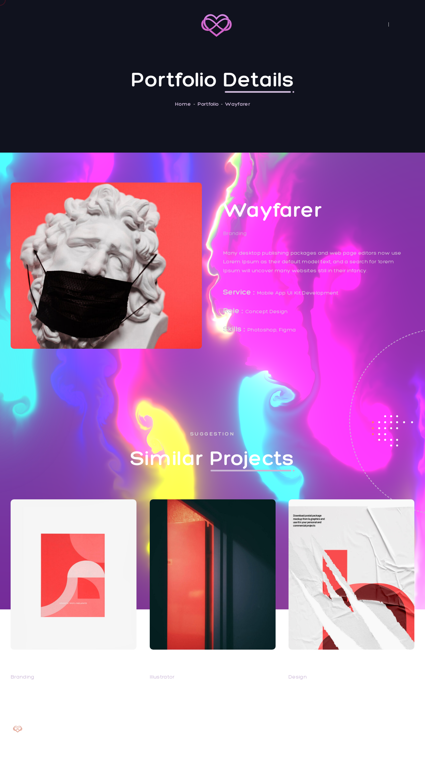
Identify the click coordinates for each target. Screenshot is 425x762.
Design (298, 677)
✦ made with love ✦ (387, 746)
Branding (23, 677)
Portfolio (208, 104)
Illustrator (162, 677)
